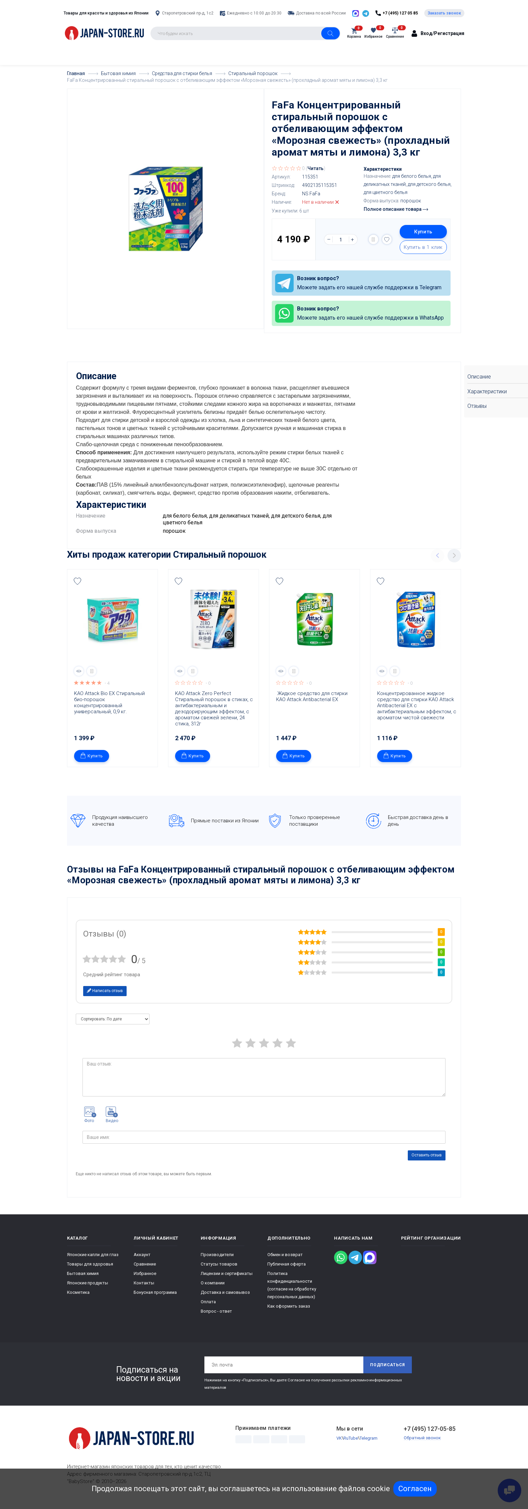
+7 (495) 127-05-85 (430, 1435)
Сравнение (145, 1270)
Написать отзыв (105, 997)
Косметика (78, 1299)
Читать (315, 168)
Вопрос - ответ (216, 1317)
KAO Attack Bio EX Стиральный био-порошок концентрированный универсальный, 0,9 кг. (110, 709)
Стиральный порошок (219, 561)
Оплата (208, 1308)
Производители (217, 1261)
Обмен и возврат (285, 1261)
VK (339, 1444)
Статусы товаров (219, 1270)
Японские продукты (87, 1289)
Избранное (145, 1280)
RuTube (350, 1444)
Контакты (144, 1289)
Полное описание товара (396, 209)
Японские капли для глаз (93, 1261)
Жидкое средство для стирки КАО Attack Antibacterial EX (312, 703)
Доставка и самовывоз (225, 1299)
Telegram (368, 1444)
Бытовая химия (83, 1280)
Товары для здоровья (90, 1270)
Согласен (415, 1488)
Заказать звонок (444, 13)
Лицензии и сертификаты (227, 1280)
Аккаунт (142, 1261)
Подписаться (387, 1371)
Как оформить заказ (288, 1312)
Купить (423, 232)
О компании (213, 1289)
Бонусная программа (155, 1299)
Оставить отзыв (426, 1161)
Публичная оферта (286, 1270)
